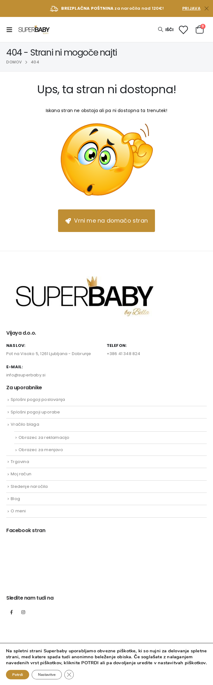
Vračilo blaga (25, 424)
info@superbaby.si (25, 375)
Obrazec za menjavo (41, 450)
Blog (15, 499)
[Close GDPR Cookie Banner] (69, 674)
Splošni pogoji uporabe (35, 412)
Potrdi (17, 674)
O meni (18, 511)
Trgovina (20, 462)
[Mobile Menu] (11, 29)
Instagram (23, 612)
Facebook (11, 612)
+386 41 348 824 (124, 354)
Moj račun (21, 474)
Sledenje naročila (29, 486)
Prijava (191, 8)
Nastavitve (47, 674)
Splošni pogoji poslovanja (38, 399)
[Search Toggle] (166, 29)
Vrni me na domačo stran (106, 220)
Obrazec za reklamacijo (44, 437)
